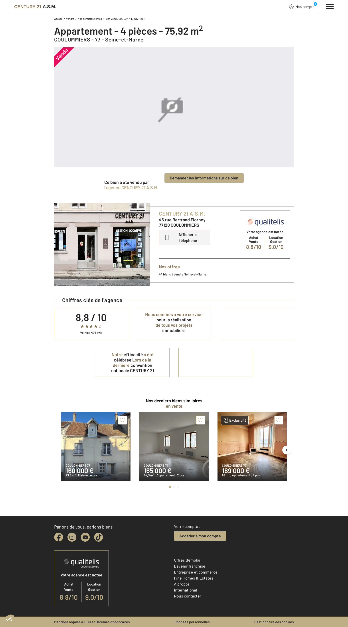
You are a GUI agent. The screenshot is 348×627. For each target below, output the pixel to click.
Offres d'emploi (187, 560)
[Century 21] (35, 6)
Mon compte (301, 6)
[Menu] (330, 6)
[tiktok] (98, 537)
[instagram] (71, 537)
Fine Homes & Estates (193, 578)
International (185, 590)
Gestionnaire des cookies (274, 622)
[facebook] (58, 537)
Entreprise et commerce (196, 572)
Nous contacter (187, 596)
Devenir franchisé (189, 566)
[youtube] (85, 537)
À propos (182, 584)
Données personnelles (192, 622)
